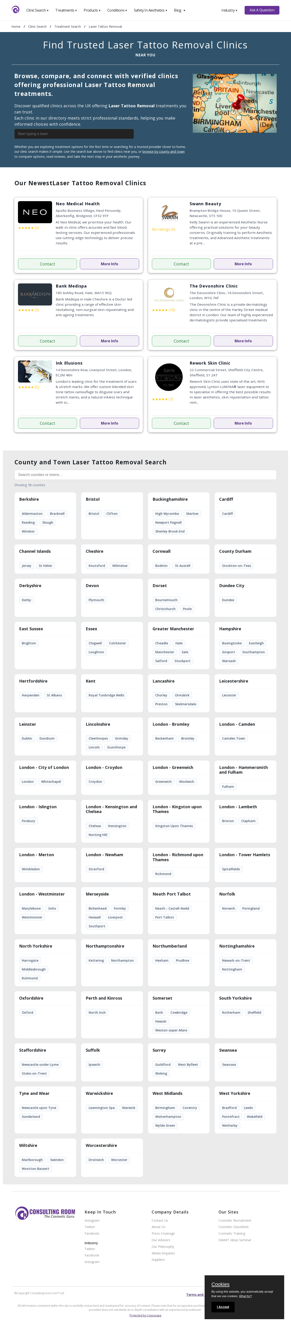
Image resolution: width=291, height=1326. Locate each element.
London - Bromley (171, 724)
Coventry (190, 1108)
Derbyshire (30, 585)
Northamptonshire (105, 946)
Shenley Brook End (170, 531)
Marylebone (31, 908)
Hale (179, 643)
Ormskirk (182, 695)
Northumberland (170, 946)
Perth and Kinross (104, 998)
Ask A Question (262, 10)
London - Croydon (104, 767)
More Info (109, 264)
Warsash (229, 661)
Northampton (122, 960)
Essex (91, 628)
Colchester (117, 643)
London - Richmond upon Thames (178, 857)
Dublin (27, 738)
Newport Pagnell (168, 522)
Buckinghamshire (170, 499)
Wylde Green (165, 1125)
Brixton (228, 821)
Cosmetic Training (231, 1234)
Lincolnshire (98, 724)
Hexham (161, 960)
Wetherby (230, 1125)
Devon (92, 585)
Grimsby (121, 738)
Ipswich (94, 1064)
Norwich (228, 908)
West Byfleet (188, 1064)
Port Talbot (164, 917)
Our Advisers (161, 1240)
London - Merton (36, 854)
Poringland (251, 908)
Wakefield (254, 1116)
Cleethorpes (98, 738)
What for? (245, 1296)
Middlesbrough (34, 969)
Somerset (162, 998)
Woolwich (186, 781)
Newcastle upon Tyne (39, 1108)
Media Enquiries (163, 1253)
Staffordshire (32, 1050)
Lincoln (94, 747)
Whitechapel (51, 781)
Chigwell (95, 643)
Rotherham (231, 1012)
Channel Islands (35, 551)
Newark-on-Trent (236, 960)
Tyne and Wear (34, 1093)
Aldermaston (32, 513)
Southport (97, 926)
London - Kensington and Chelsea (111, 809)
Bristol (93, 499)
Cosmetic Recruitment (234, 1221)
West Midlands (167, 1093)
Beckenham (164, 738)
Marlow (192, 513)
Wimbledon (31, 869)
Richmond (163, 874)
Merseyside (97, 894)
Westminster (32, 917)
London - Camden (237, 724)
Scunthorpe (116, 747)
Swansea (228, 1050)
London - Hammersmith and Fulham (243, 770)
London (28, 781)
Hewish (160, 1021)
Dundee (228, 600)
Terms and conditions (203, 1294)
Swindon (57, 1160)
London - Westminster (42, 894)
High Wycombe (167, 513)
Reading (28, 522)
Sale (185, 652)
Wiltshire (28, 1145)
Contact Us (160, 1221)
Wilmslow (119, 565)
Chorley (161, 695)
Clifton (112, 513)
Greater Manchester (173, 628)
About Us (158, 1227)
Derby (26, 600)
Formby (120, 908)
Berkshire (29, 499)
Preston (161, 704)
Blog (179, 10)
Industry (229, 10)
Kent (90, 681)
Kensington (117, 826)
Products (92, 10)
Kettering (96, 960)
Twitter (90, 1227)
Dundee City (231, 585)
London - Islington (38, 806)
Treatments (66, 10)
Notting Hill (98, 835)
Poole (187, 609)
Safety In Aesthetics (151, 10)
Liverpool (115, 917)
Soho (52, 908)
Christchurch (165, 609)
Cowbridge (179, 1012)
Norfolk (227, 894)
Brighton (29, 643)
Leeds (248, 1108)
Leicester (229, 695)
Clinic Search (37, 10)
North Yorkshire (35, 946)
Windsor (28, 531)
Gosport (228, 652)
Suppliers (158, 1260)
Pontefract (231, 1116)
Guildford (163, 1064)
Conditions (117, 10)
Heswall (95, 917)
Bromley (187, 738)
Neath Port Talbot (172, 894)
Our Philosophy (163, 1247)
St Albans (54, 695)
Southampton (253, 652)
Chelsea (95, 826)
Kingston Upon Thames (174, 826)
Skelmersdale (185, 704)
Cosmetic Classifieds (233, 1227)
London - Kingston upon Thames (177, 809)
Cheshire (94, 551)
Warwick (128, 1108)
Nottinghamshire (237, 946)
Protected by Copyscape (145, 1315)
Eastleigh (256, 643)
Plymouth (96, 600)
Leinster (27, 724)
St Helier (45, 565)
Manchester (164, 652)
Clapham (248, 821)
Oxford (27, 1012)
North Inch (97, 1012)
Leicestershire (233, 681)
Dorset (160, 585)
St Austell (182, 565)
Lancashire (164, 681)
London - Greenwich (173, 767)
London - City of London (44, 767)
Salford (161, 661)
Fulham (228, 786)
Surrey (159, 1050)
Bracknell (57, 513)
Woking (161, 1073)
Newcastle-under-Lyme (40, 1064)
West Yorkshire (234, 1093)
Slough (47, 522)
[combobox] (84, 134)
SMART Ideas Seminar (234, 1240)
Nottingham (232, 969)
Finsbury (28, 821)
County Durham (235, 551)
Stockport (183, 661)
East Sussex (31, 628)
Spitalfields (231, 869)
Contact (47, 264)
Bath (159, 1012)
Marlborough (32, 1160)
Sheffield (254, 1012)
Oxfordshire (31, 998)
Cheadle (161, 643)
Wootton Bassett (35, 1168)
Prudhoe (182, 960)
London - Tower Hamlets (244, 854)
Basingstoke (232, 643)
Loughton (96, 652)
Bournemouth (166, 600)
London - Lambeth (238, 806)
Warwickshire (99, 1093)
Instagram (92, 1221)
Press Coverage (163, 1234)
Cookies (220, 1284)
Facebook (92, 1234)
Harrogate (30, 960)
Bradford (229, 1108)
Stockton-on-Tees (236, 565)
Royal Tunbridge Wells (106, 695)
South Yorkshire (235, 998)
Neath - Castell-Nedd (172, 908)
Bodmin (161, 565)
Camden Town (233, 738)
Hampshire (230, 628)
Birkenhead (98, 908)
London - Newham (104, 854)
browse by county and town (164, 151)
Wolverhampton (168, 1116)
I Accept (223, 1307)
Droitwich (96, 1160)
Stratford (96, 869)
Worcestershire (101, 1145)
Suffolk (93, 1050)
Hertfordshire (33, 681)
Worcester (119, 1160)
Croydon (95, 781)
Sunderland (31, 1116)
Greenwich (163, 781)
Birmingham (165, 1108)
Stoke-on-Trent (34, 1073)
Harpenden (30, 695)
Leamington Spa (102, 1108)
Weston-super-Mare (171, 1030)
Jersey (26, 565)
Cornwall (162, 551)
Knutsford (97, 565)
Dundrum (47, 738)
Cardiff (226, 499)
